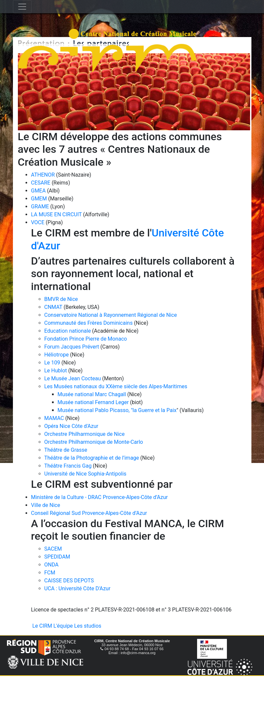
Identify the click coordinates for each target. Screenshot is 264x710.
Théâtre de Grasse (65, 450)
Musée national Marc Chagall (92, 394)
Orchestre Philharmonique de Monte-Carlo (93, 442)
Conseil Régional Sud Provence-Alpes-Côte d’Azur (89, 513)
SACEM (53, 549)
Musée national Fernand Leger (93, 402)
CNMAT (53, 307)
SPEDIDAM (57, 557)
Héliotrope (56, 355)
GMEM (39, 198)
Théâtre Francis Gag (68, 466)
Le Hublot (55, 370)
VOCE (38, 222)
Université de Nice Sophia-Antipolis (85, 474)
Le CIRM (42, 626)
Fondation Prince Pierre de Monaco (85, 339)
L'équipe (63, 626)
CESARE (40, 183)
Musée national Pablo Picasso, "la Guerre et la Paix (117, 410)
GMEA (38, 191)
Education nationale (67, 331)
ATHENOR (43, 175)
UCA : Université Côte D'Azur (77, 588)
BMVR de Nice (61, 299)
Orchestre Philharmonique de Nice (84, 434)
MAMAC (54, 418)
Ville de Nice (45, 505)
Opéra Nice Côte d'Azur (71, 426)
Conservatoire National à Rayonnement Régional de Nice (110, 315)
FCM (49, 572)
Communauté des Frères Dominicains (89, 323)
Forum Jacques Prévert (71, 347)
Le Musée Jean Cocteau (72, 378)
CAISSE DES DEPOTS (69, 580)
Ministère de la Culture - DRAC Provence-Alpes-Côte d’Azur (99, 497)
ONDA (51, 565)
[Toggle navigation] (22, 6)
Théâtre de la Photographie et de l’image (91, 458)
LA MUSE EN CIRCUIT (56, 214)
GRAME (40, 206)
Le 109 (52, 362)
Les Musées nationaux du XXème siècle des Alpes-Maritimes (115, 386)
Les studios (87, 626)
